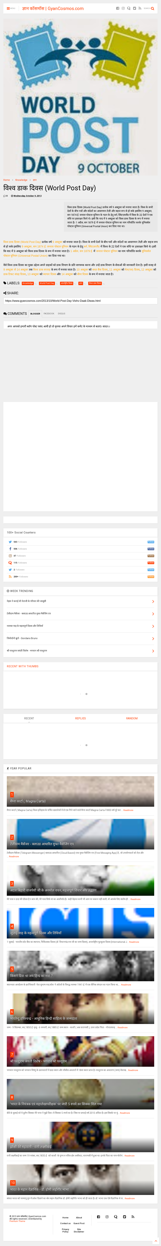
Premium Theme (17, 1221)
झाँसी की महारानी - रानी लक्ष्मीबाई (31, 1147)
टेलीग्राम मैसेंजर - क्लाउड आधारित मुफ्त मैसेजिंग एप (42, 844)
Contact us (65, 1223)
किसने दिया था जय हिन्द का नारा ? (31, 976)
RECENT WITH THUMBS (23, 666)
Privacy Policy (65, 1230)
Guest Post (78, 1223)
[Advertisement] (32, 456)
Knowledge (21, 180)
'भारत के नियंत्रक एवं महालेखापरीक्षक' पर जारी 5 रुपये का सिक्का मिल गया (56, 1104)
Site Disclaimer (79, 1230)
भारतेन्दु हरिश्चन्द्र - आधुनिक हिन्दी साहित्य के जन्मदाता (43, 1019)
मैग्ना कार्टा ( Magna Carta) (28, 801)
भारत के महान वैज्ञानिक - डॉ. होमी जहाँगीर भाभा (39, 1189)
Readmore (128, 810)
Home (6, 180)
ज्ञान (35, 180)
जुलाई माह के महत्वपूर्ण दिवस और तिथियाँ (35, 933)
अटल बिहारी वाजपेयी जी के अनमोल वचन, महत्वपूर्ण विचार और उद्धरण (53, 890)
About (79, 1217)
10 (13, 1183)
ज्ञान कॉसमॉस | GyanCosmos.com (53, 8)
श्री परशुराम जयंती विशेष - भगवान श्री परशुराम (38, 1061)
